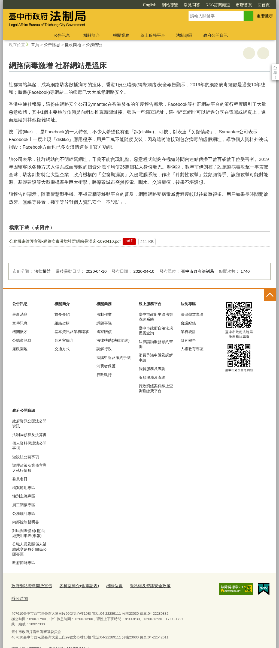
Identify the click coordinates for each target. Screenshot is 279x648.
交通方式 (62, 349)
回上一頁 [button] (263, 53)
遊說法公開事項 (25, 457)
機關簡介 (91, 35)
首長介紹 (62, 314)
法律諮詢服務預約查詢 (156, 344)
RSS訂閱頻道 (186, 4)
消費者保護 (106, 366)
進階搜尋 (265, 16)
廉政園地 (73, 44)
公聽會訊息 (21, 340)
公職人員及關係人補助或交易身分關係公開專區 (29, 549)
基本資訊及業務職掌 (71, 331)
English (118, 4)
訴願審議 (104, 323)
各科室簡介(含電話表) (71, 585)
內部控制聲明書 (25, 522)
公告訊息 (62, 35)
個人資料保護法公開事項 (29, 445)
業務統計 (188, 331)
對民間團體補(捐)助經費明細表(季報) (28, 533)
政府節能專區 (23, 562)
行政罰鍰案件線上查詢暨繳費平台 (156, 388)
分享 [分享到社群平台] (275, 68)
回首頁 (232, 4)
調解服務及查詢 (152, 369)
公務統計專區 (23, 513)
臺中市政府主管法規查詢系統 (156, 317)
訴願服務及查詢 (152, 377)
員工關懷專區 (23, 505)
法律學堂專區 (192, 314)
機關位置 (103, 585)
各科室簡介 (64, 340)
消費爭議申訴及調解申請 (156, 357)
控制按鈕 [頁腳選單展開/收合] (270, 295)
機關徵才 (20, 331)
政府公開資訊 (215, 35)
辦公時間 (167, 585)
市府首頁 (212, 4)
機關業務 (121, 35)
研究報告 (188, 340)
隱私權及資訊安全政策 (134, 585)
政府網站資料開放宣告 (29, 585)
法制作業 (104, 314)
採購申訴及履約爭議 (113, 357)
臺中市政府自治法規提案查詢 (156, 330)
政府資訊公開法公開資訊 (29, 423)
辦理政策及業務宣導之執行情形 (29, 467)
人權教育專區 (192, 349)
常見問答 (160, 4)
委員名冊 (20, 479)
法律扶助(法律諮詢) (112, 340)
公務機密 (94, 44)
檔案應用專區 (23, 487)
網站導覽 (139, 4)
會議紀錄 (188, 323)
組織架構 (62, 323)
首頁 (35, 44)
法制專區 (184, 35)
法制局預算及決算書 (29, 435)
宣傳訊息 (20, 323)
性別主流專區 (23, 496)
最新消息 (20, 314)
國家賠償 (104, 331)
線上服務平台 (153, 35)
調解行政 (104, 349)
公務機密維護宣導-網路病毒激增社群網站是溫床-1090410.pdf (64, 241)
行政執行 (104, 375)
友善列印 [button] (249, 53)
